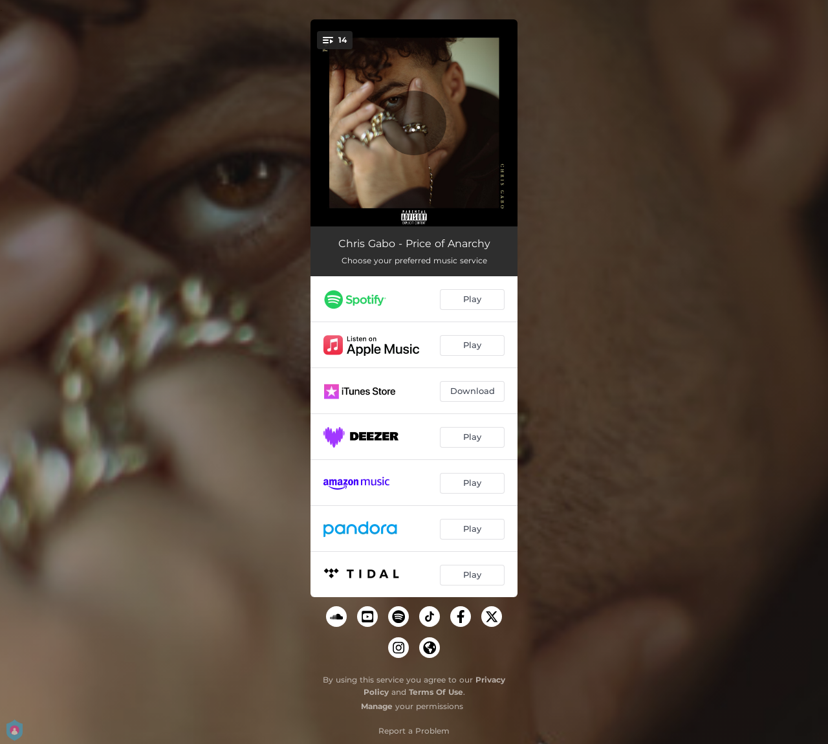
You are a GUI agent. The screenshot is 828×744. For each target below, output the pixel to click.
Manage (377, 706)
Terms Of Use (436, 692)
